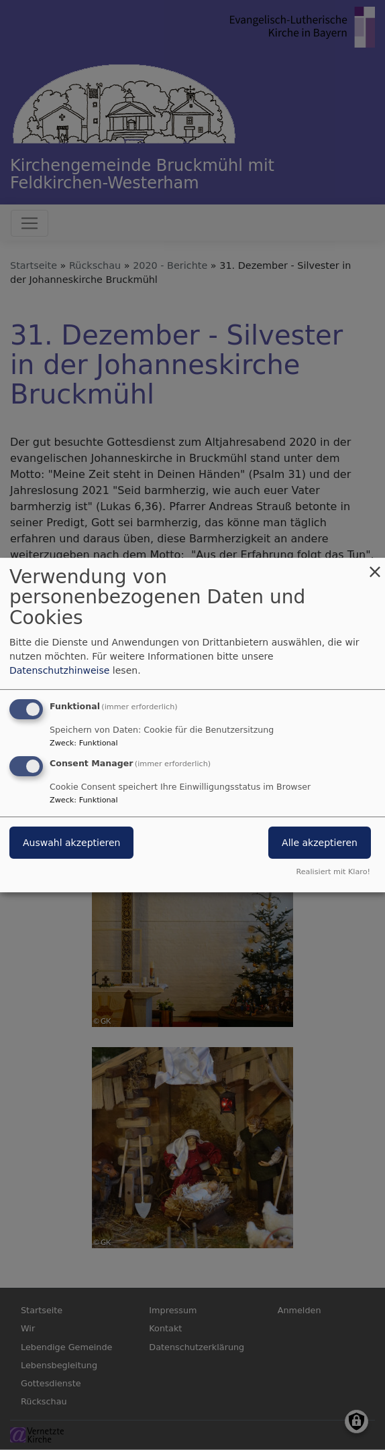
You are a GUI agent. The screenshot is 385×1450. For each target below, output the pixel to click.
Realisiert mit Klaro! (333, 871)
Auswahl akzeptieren (71, 843)
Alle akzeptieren (320, 843)
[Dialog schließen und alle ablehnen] (375, 566)
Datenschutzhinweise (59, 670)
